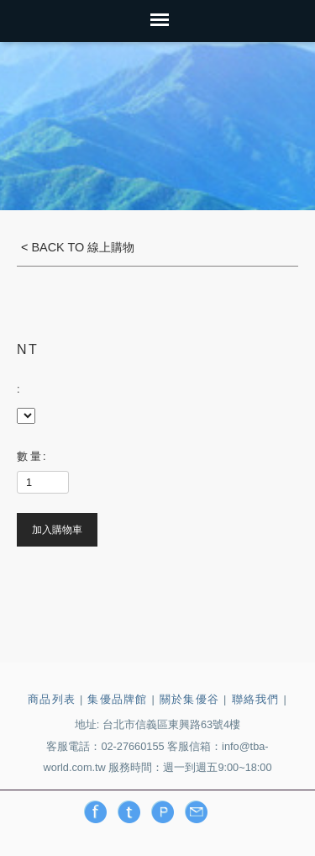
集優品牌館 (117, 699)
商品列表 (52, 699)
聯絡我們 (256, 699)
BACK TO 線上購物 (81, 247)
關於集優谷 (189, 699)
